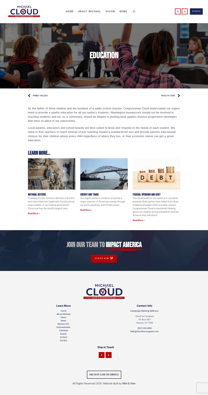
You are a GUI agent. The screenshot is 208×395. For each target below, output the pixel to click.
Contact (63, 337)
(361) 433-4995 (145, 328)
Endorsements (63, 327)
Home (63, 311)
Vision (63, 317)
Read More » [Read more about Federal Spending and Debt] (139, 220)
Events (63, 334)
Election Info (63, 324)
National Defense (37, 194)
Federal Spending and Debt (147, 194)
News (63, 320)
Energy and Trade (89, 194)
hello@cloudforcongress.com (144, 331)
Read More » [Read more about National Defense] (34, 213)
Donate (63, 340)
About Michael (63, 314)
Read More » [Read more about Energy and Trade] (86, 210)
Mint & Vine (128, 383)
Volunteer (63, 330)
